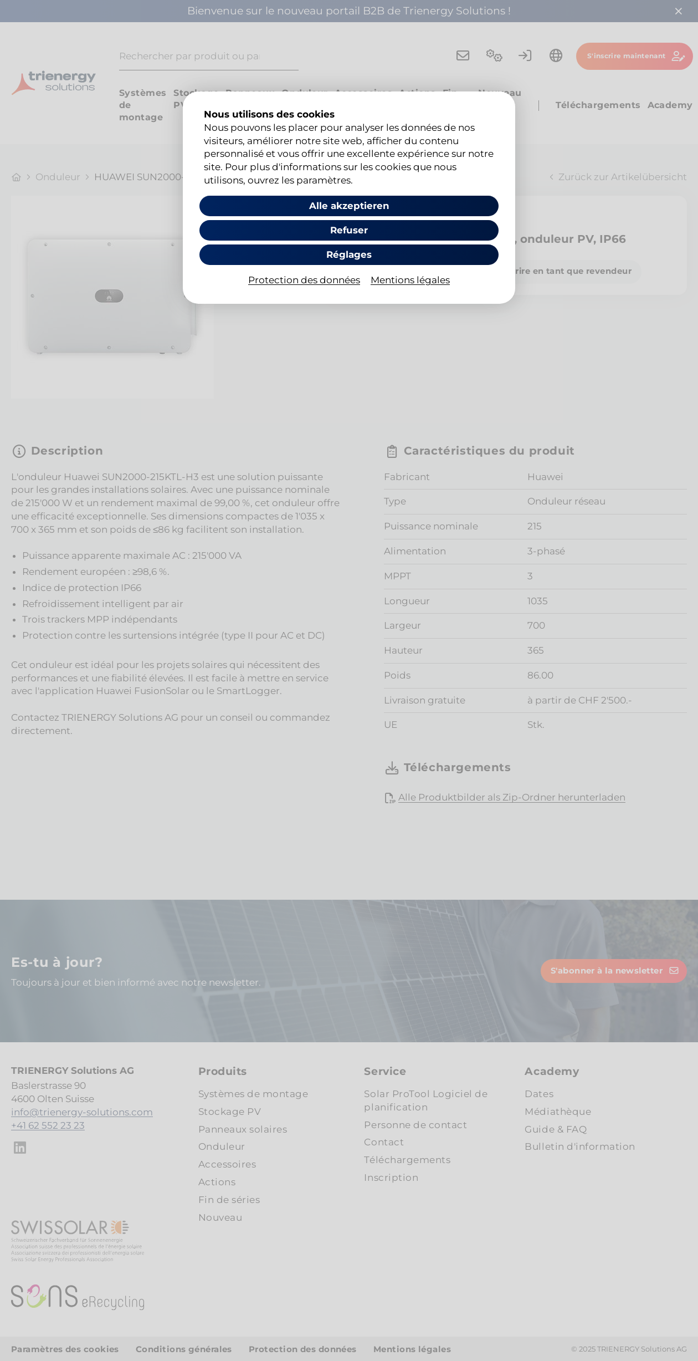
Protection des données (304, 280)
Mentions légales (410, 280)
